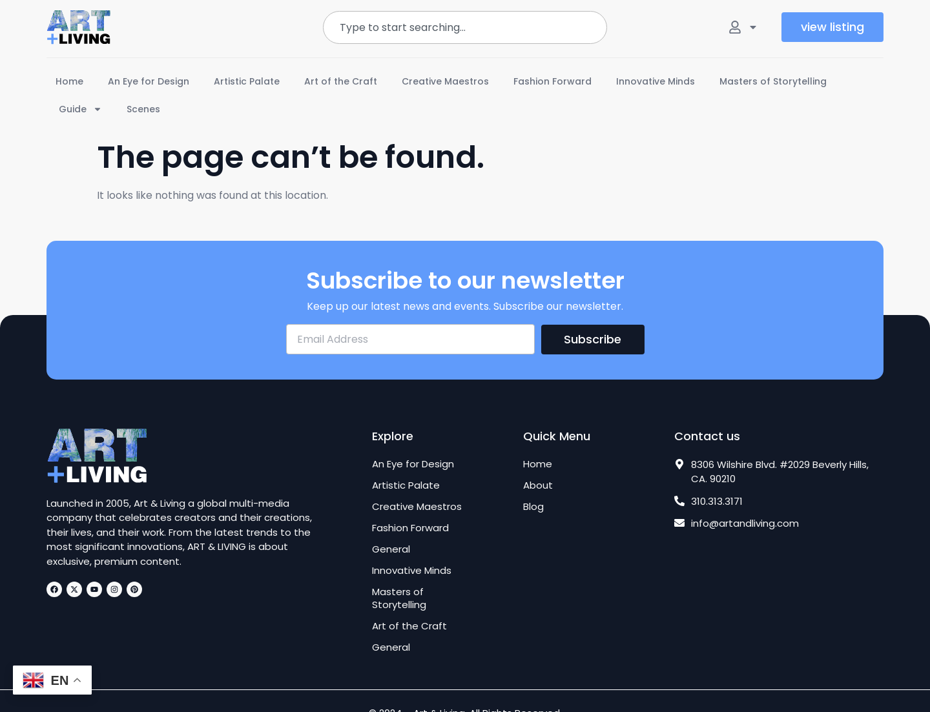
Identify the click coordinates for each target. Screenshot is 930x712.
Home (69, 81)
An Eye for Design (148, 81)
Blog (533, 506)
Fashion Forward (552, 81)
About (538, 485)
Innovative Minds (655, 81)
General (391, 549)
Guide (80, 109)
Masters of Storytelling (773, 81)
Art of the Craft (340, 81)
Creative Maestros (445, 81)
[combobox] (465, 27)
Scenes (143, 109)
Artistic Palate (247, 81)
